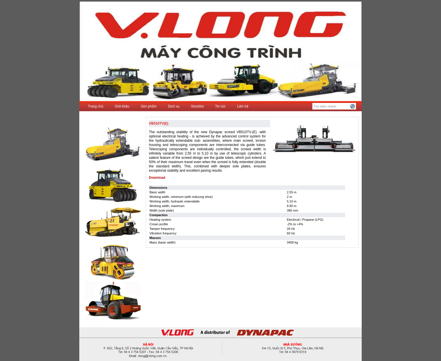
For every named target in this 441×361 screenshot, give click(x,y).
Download (157, 178)
